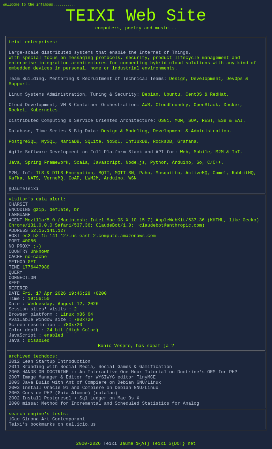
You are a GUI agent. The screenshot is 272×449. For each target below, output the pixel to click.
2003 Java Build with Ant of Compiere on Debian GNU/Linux (85, 382)
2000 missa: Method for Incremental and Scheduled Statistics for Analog (104, 403)
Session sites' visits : (40, 309)
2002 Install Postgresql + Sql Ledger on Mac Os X (74, 398)
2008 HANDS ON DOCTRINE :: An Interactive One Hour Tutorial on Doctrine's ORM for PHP (123, 372)
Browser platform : (33, 314)
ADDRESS (19, 230)
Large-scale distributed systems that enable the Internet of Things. (100, 52)
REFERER (18, 288)
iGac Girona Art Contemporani (47, 419)
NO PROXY (19, 246)
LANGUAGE (19, 215)
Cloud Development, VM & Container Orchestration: (74, 105)
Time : (17, 298)
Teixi (110, 443)
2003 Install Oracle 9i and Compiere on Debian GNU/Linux (83, 387)
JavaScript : (25, 335)
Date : (17, 304)
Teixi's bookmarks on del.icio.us (52, 424)
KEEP (14, 283)
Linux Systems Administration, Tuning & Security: (74, 94)
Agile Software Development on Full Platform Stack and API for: (93, 152)
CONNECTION (22, 277)
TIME (15, 267)
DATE (15, 293)
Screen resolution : (34, 324)
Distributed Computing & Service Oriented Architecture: (82, 120)
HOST (15, 235)
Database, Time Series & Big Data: (53, 131)
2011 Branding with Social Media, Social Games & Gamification (90, 366)
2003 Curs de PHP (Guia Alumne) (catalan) (63, 393)
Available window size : (40, 319)
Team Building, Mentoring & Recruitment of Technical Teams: (87, 78)
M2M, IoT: (21, 173)
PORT (15, 241)
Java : (17, 340)
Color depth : (26, 330)
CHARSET (18, 204)
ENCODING (21, 209)
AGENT (17, 220)
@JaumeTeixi (24, 188)
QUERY (15, 272)
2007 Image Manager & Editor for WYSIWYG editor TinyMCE (82, 377)
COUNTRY (18, 251)
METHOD (18, 262)
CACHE (17, 256)
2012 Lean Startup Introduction (49, 361)
